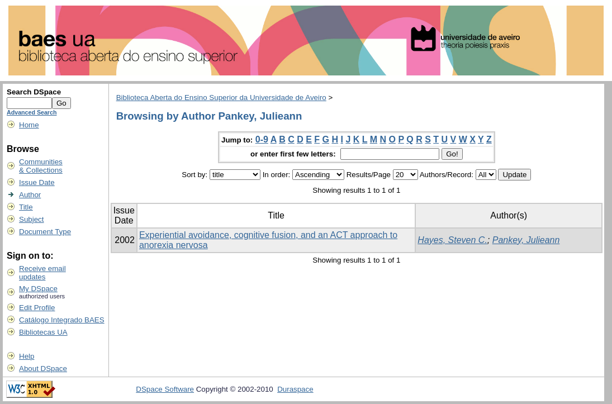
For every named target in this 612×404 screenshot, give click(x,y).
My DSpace (38, 288)
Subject (31, 219)
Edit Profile (37, 307)
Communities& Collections (41, 166)
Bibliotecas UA (43, 332)
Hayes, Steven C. (452, 240)
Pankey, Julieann (526, 240)
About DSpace (43, 368)
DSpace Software (165, 389)
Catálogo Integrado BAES (62, 320)
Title (26, 207)
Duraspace (295, 389)
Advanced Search (31, 112)
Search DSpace (34, 92)
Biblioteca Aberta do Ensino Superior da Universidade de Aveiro (221, 97)
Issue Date (37, 182)
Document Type (45, 231)
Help (26, 356)
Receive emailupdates (42, 272)
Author (30, 195)
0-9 (261, 139)
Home (29, 125)
